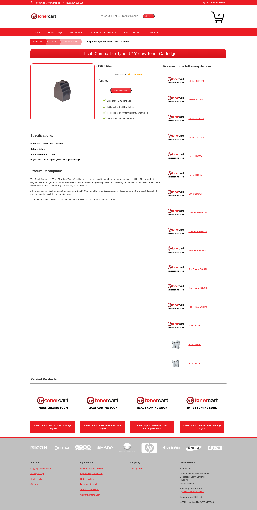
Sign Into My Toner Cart (91, 473)
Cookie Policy (36, 479)
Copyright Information (40, 468)
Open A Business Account (103, 32)
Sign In (205, 2)
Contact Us (153, 32)
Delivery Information (89, 484)
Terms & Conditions (89, 489)
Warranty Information (90, 495)
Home (37, 32)
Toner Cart (38, 41)
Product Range (55, 32)
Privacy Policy (37, 473)
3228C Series (71, 41)
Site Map (34, 484)
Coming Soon (136, 468)
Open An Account (218, 2)
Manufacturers (77, 32)
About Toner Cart (132, 32)
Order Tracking (87, 479)
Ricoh (53, 41)
